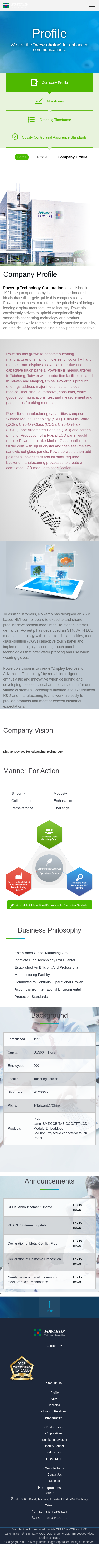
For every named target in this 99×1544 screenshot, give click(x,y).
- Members (54, 1452)
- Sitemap (54, 1480)
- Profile (54, 1392)
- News (53, 1398)
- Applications (53, 1433)
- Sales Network (53, 1468)
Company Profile (73, 157)
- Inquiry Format (53, 1446)
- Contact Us (54, 1474)
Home (22, 157)
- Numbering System (53, 1439)
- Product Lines (53, 1427)
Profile (42, 157)
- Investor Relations (53, 1411)
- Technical (54, 1405)
